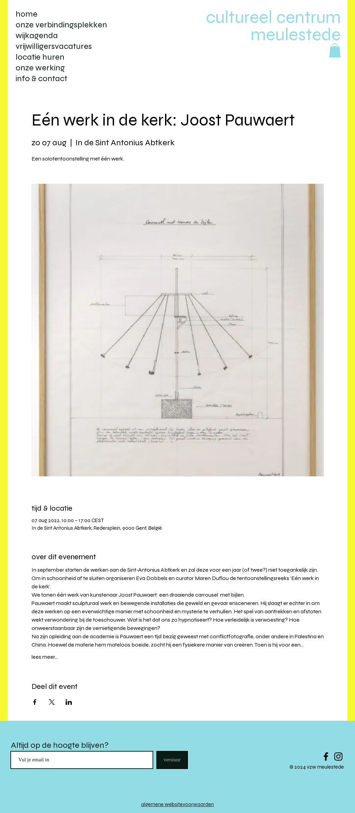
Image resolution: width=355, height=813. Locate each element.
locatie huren (40, 57)
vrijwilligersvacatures (54, 46)
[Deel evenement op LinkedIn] (69, 702)
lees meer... (45, 657)
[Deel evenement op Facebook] (35, 702)
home (26, 14)
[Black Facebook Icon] (325, 756)
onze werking (40, 68)
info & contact (41, 78)
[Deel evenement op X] (52, 702)
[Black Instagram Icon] (338, 756)
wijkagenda (37, 36)
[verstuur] (172, 760)
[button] (335, 50)
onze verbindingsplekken (61, 25)
